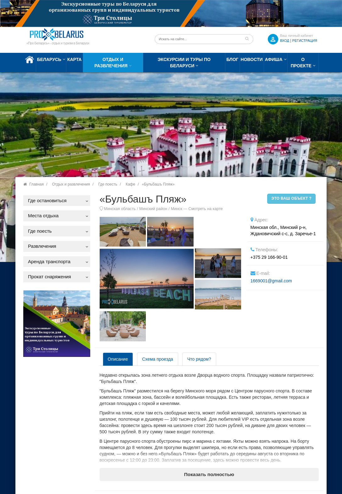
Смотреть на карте (205, 209)
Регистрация (304, 40)
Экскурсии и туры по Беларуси (184, 62)
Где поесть (107, 184)
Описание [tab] (118, 359)
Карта (74, 59)
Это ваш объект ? (291, 198)
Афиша (274, 59)
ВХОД (284, 40)
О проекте (301, 62)
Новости (252, 59)
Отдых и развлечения (110, 62)
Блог (232, 59)
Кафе (130, 184)
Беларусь (49, 59)
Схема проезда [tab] (157, 359)
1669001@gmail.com (271, 280)
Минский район (153, 209)
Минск (176, 209)
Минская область (120, 209)
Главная (36, 184)
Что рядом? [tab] (199, 359)
